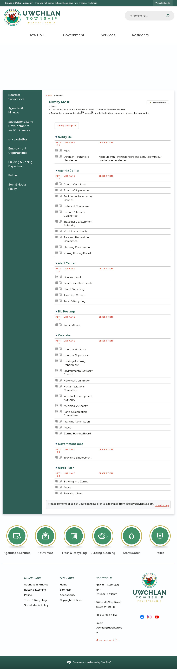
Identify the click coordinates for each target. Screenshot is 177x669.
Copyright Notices (71, 600)
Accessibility (67, 595)
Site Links (67, 578)
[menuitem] (37, 35)
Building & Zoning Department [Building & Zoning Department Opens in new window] (20, 164)
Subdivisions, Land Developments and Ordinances (20, 126)
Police (12, 175)
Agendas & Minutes (15, 110)
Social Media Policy (17, 186)
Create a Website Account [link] (18, 3)
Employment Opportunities (17, 150)
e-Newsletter (17, 139)
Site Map (65, 589)
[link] (163, 3)
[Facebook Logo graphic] (142, 617)
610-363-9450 (108, 614)
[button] (168, 15)
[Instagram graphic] (149, 617)
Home (49, 95)
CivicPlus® (106, 662)
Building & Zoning (35, 589)
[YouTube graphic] (157, 617)
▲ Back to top (162, 505)
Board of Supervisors (16, 97)
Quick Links (32, 578)
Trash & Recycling (35, 600)
